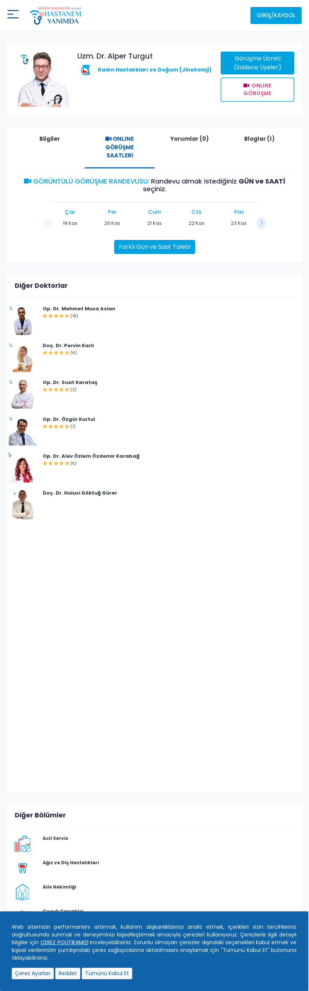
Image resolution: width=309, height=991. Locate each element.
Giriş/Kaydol (276, 15)
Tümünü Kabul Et (107, 973)
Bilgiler (49, 139)
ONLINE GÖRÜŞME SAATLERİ (119, 147)
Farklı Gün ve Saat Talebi (154, 246)
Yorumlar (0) (189, 139)
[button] (261, 223)
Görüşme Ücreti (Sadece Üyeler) (257, 62)
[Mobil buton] (13, 15)
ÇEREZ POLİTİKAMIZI (64, 942)
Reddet (68, 973)
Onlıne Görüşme (257, 89)
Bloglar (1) (259, 139)
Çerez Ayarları (32, 973)
